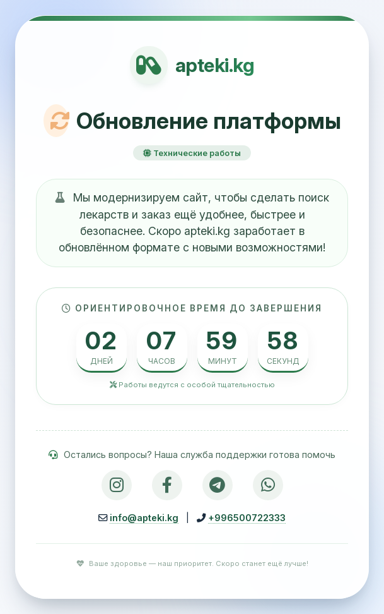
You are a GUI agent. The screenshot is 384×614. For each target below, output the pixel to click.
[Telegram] (217, 485)
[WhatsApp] (268, 485)
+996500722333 (247, 517)
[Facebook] (167, 485)
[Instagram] (117, 485)
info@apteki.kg (144, 517)
